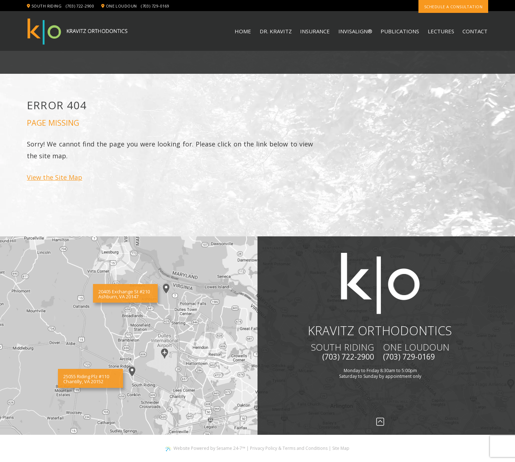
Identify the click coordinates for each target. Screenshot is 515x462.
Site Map (340, 448)
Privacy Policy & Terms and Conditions (289, 448)
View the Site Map (54, 177)
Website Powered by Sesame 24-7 (205, 448)
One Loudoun (119, 6)
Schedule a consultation (453, 6)
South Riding (44, 6)
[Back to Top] (380, 421)
